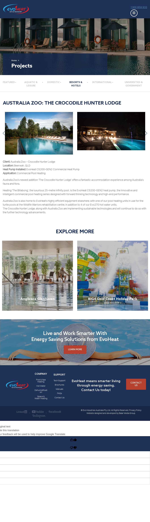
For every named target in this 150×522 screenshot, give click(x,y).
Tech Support (59, 381)
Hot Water (40, 386)
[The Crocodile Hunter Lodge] (39, 133)
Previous (4, 133)
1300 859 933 (138, 7)
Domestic (53, 82)
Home (14, 61)
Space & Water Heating (41, 398)
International (102, 82)
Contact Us (59, 398)
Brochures (59, 385)
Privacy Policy (135, 410)
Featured (9, 82)
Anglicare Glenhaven (37, 299)
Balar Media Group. (127, 413)
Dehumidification (41, 391)
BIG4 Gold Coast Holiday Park (112, 299)
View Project (37, 303)
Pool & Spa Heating (41, 381)
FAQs (59, 394)
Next (146, 133)
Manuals (59, 389)
